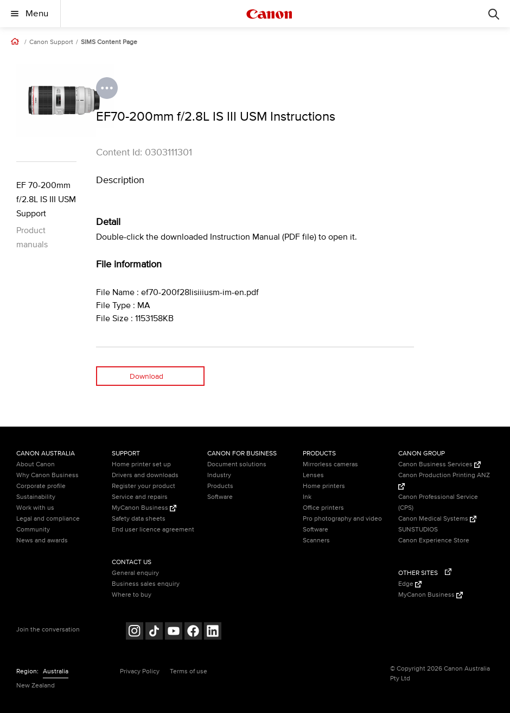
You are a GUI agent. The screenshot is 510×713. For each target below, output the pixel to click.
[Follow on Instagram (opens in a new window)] (134, 632)
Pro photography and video (342, 519)
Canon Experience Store (433, 540)
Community (33, 530)
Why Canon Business (47, 475)
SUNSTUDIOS (418, 530)
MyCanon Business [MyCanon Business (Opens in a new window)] (144, 508)
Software (220, 497)
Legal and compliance (48, 519)
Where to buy (131, 595)
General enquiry (135, 573)
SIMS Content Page (109, 42)
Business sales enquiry (146, 584)
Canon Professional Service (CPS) (438, 502)
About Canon (35, 464)
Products (220, 486)
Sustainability (35, 497)
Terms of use (188, 671)
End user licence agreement (153, 530)
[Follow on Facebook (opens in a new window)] (193, 632)
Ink (307, 497)
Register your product (143, 486)
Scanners (316, 540)
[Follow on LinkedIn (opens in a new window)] (212, 632)
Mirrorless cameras (330, 464)
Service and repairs (140, 497)
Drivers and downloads (145, 475)
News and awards (42, 540)
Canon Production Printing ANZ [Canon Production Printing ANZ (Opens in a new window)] (444, 480)
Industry (219, 475)
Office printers (323, 508)
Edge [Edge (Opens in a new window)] (410, 584)
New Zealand (35, 685)
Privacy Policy (140, 671)
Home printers (324, 486)
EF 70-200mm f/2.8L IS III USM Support (46, 199)
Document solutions (236, 464)
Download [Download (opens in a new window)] (146, 376)
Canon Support (51, 42)
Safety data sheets (138, 519)
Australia (55, 671)
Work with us (35, 508)
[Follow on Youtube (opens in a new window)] (173, 632)
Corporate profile (41, 486)
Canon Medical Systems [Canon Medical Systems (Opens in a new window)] (437, 519)
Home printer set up (141, 464)
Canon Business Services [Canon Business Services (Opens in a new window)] (439, 464)
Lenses (313, 475)
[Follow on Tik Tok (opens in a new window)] (154, 632)
